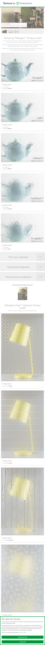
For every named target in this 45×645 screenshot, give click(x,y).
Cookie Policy (23, 632)
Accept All (22, 642)
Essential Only (22, 637)
